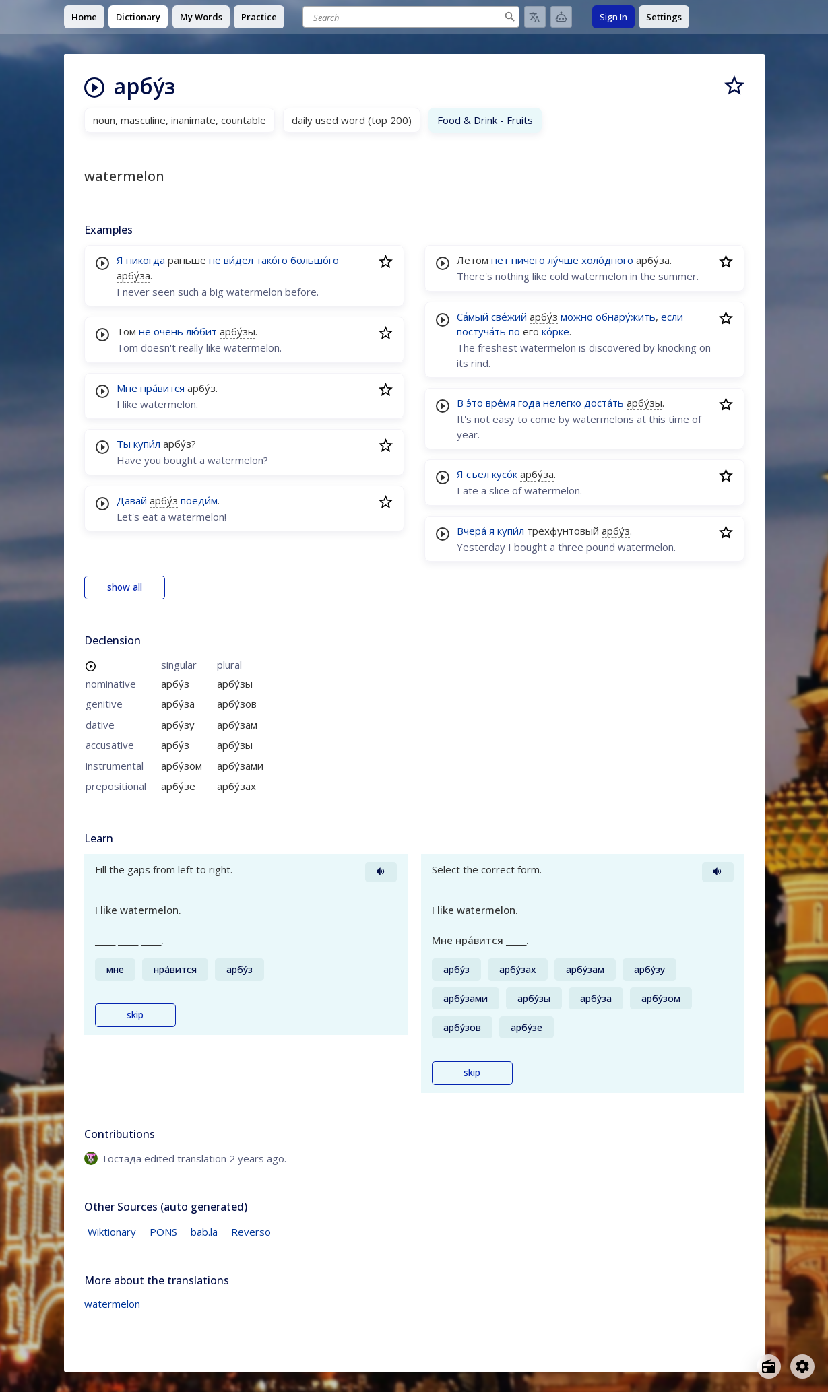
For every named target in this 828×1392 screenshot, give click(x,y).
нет (500, 260)
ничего (528, 260)
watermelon (112, 1304)
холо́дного (607, 260)
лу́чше (563, 260)
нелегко (562, 402)
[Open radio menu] (769, 1366)
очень (168, 331)
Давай (132, 500)
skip (135, 1015)
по (514, 331)
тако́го (272, 260)
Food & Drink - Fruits (485, 120)
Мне (127, 388)
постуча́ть (481, 331)
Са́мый (472, 316)
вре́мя (500, 402)
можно (577, 316)
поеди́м (199, 500)
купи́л (146, 444)
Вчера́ (471, 530)
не (215, 260)
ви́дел (238, 260)
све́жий (509, 316)
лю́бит (201, 331)
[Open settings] (802, 1366)
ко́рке (555, 331)
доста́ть (604, 402)
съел (477, 474)
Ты (124, 444)
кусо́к (504, 474)
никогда (145, 260)
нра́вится (162, 388)
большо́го (314, 260)
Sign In (613, 17)
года (529, 402)
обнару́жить (626, 316)
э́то (474, 402)
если (672, 316)
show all (124, 587)
